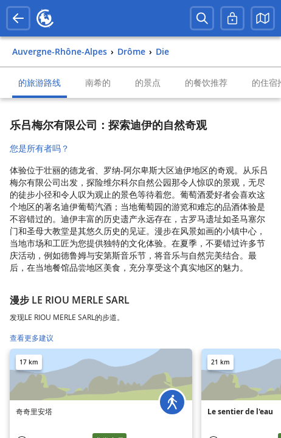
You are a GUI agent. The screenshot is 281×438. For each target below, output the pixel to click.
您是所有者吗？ (39, 148)
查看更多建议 (32, 338)
